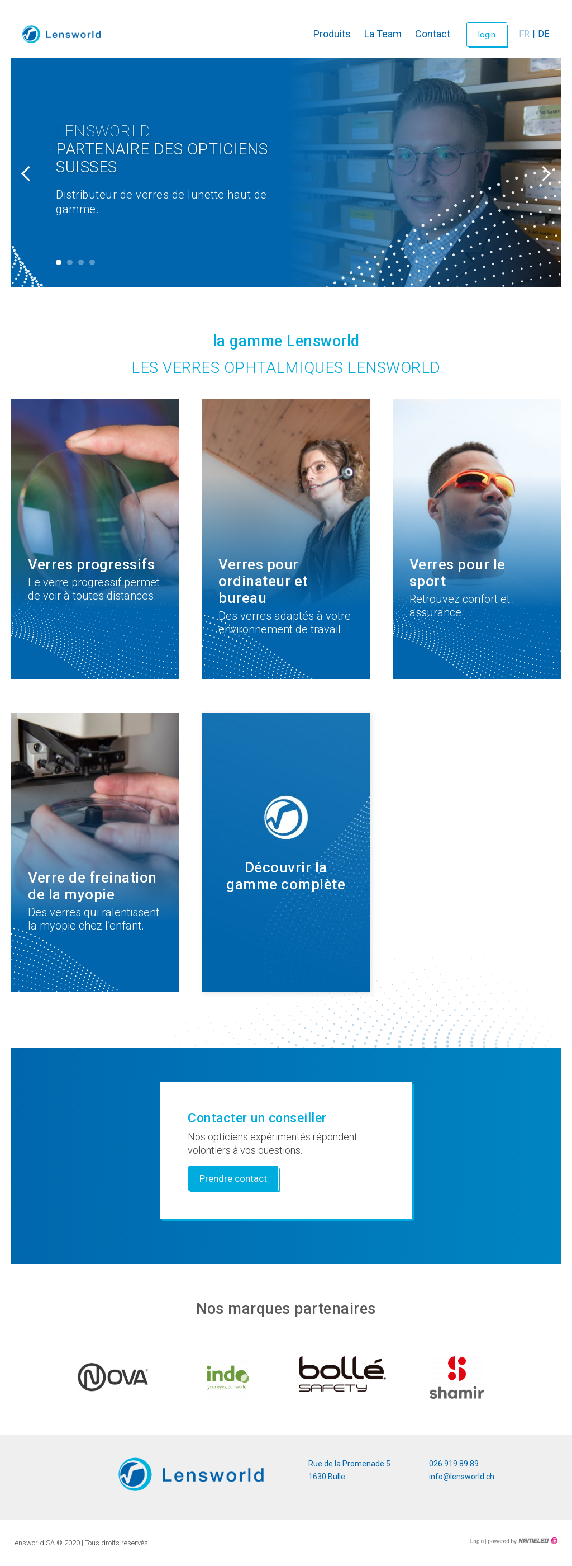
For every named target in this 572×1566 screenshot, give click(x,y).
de (543, 34)
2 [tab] (70, 262)
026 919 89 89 (454, 1463)
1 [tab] (58, 262)
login (486, 35)
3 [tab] (81, 262)
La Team (383, 34)
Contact (432, 34)
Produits (332, 34)
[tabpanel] (286, 172)
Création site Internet (521, 1541)
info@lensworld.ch (461, 1476)
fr (524, 34)
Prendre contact (233, 1178)
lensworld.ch (61, 34)
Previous (27, 172)
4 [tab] (92, 262)
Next (543, 172)
